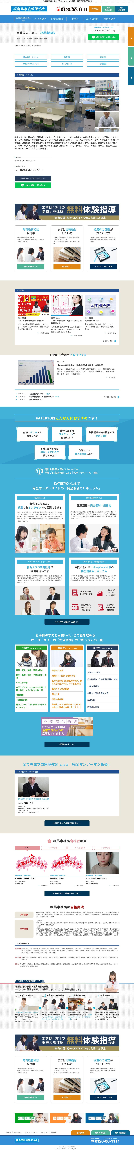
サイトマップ (44, 1132)
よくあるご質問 (92, 19)
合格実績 (103, 64)
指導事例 (75, 19)
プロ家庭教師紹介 (57, 19)
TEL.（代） (103, 30)
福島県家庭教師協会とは (23, 19)
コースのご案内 (40, 19)
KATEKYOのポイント (31, 64)
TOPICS (103, 57)
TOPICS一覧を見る (110, 397)
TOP (16, 45)
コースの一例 (67, 64)
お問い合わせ (18, 1132)
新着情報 (67, 57)
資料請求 (95, 9)
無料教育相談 (108, 9)
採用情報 (53, 1132)
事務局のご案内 (109, 19)
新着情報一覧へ (108, 341)
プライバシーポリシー (31, 1132)
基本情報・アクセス (30, 57)
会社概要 (8, 1132)
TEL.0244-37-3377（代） (103, 266)
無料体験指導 (121, 9)
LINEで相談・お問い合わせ (106, 37)
